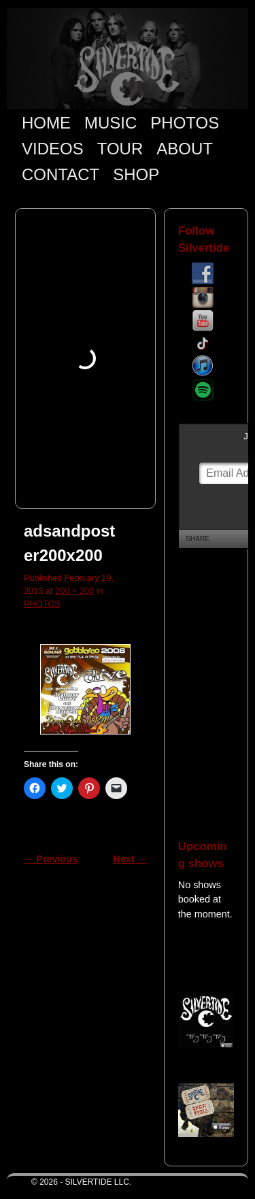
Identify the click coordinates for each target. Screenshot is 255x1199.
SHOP (136, 174)
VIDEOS (53, 148)
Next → (129, 859)
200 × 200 (74, 591)
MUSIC (110, 123)
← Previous (51, 859)
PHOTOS (184, 123)
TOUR (120, 148)
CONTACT (60, 174)
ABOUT (184, 148)
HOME (46, 123)
